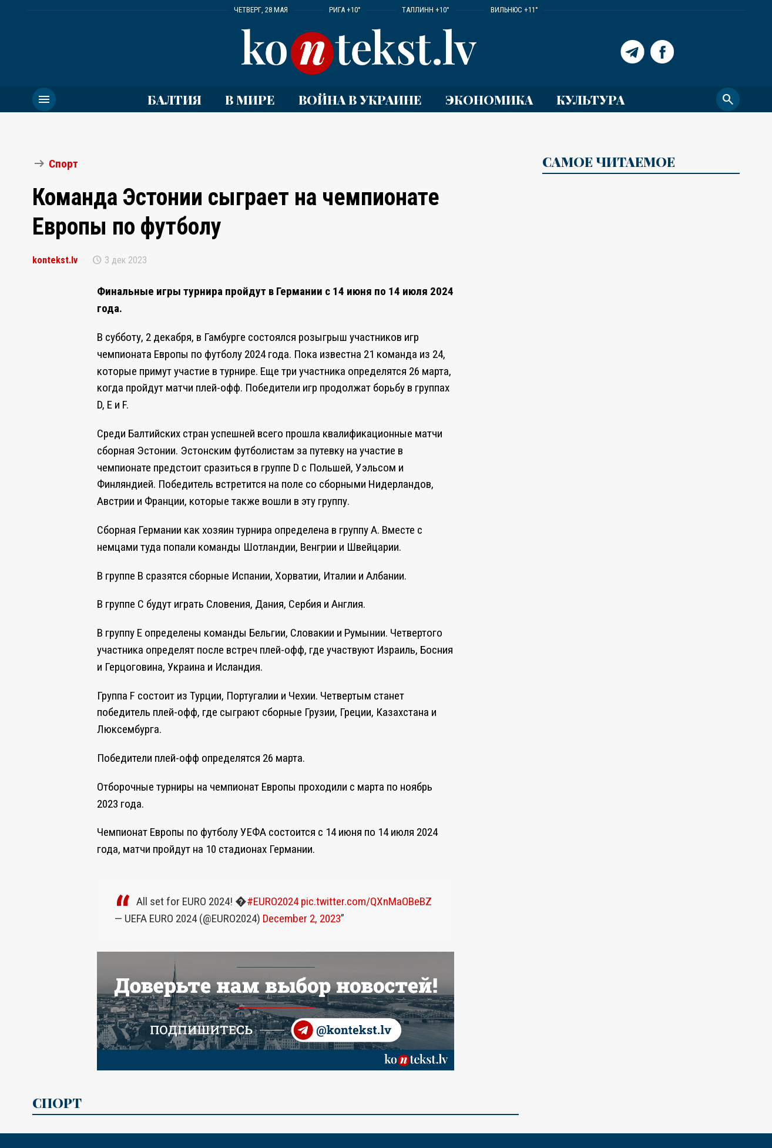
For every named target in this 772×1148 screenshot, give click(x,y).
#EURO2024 (272, 901)
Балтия (174, 99)
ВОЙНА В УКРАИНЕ (360, 99)
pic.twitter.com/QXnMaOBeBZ (366, 901)
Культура (590, 99)
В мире (250, 99)
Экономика (489, 99)
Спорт (63, 163)
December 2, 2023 (302, 918)
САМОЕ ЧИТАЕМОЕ (608, 161)
